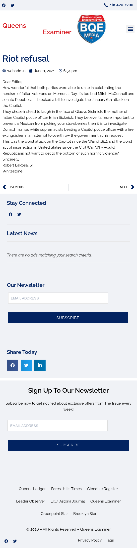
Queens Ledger (32, 489)
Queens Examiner (105, 501)
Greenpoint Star (54, 513)
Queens (14, 25)
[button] (130, 29)
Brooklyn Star (84, 513)
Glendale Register (102, 489)
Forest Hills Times (66, 489)
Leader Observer (30, 501)
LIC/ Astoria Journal (68, 501)
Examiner (57, 32)
